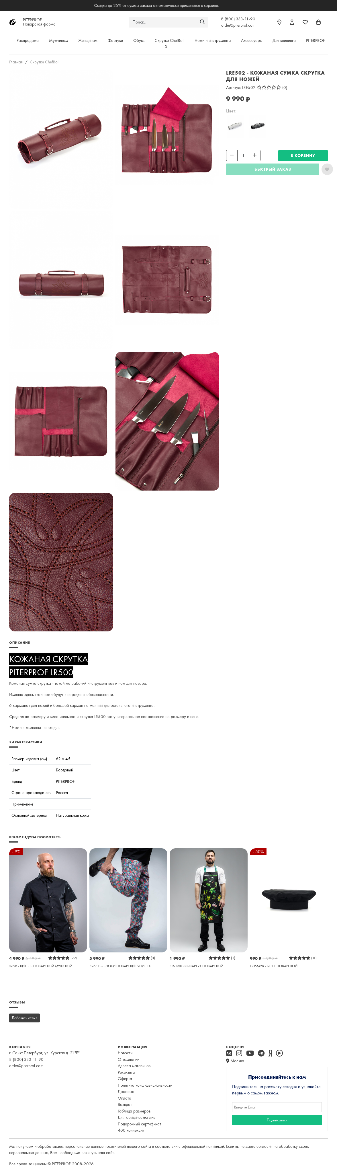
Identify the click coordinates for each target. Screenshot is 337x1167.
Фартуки (115, 40)
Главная (16, 62)
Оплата (124, 1098)
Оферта (125, 1079)
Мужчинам (58, 40)
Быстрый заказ (272, 169)
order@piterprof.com (238, 25)
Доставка (126, 1091)
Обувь (138, 40)
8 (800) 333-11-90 (238, 19)
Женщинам (87, 40)
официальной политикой (203, 1146)
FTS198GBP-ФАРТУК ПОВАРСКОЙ (196, 966)
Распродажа (28, 40)
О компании (128, 1059)
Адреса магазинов (134, 1066)
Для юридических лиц (136, 1117)
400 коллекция (131, 1130)
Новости (125, 1053)
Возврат (125, 1104)
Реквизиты (126, 1072)
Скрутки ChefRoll (169, 40)
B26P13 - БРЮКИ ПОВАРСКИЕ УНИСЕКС (121, 966)
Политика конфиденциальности (145, 1085)
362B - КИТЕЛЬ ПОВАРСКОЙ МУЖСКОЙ (40, 966)
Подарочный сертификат (139, 1124)
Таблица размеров (134, 1111)
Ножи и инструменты (213, 40)
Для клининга (284, 40)
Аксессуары (251, 40)
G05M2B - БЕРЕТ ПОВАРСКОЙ (273, 966)
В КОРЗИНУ (303, 155)
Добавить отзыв (24, 1017)
